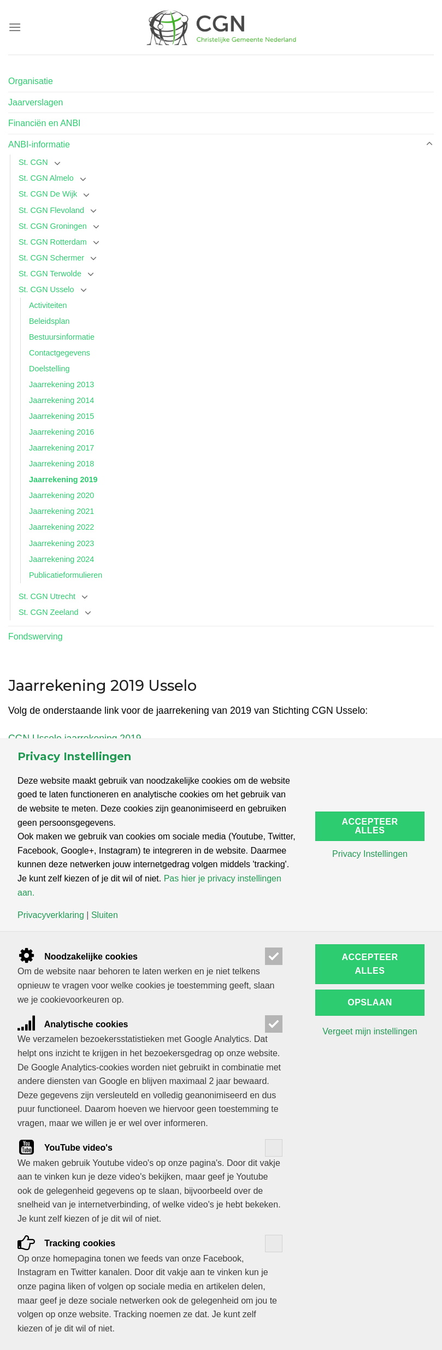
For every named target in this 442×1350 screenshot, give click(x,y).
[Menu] (14, 27)
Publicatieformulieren (65, 575)
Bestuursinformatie (62, 337)
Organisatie (30, 81)
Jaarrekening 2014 (61, 400)
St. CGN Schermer (51, 257)
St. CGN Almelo (46, 178)
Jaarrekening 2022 (61, 527)
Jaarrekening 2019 (63, 479)
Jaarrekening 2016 (61, 432)
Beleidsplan (49, 321)
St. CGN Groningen (53, 226)
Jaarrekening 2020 (61, 495)
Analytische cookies (72, 1024)
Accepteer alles (370, 826)
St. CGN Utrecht (47, 596)
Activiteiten (48, 305)
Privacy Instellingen (370, 854)
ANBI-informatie (39, 144)
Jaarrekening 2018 (61, 463)
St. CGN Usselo (46, 289)
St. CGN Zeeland (49, 612)
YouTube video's (65, 1147)
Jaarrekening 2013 (61, 384)
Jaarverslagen (35, 102)
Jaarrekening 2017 (61, 447)
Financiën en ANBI (44, 123)
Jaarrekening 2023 (61, 543)
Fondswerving (35, 636)
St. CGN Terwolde (50, 273)
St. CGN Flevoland (51, 210)
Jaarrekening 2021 (61, 511)
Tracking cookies (66, 1243)
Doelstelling (49, 368)
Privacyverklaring (50, 915)
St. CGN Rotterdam (53, 242)
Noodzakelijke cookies (77, 956)
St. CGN (33, 162)
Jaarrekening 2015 (61, 416)
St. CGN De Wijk (48, 194)
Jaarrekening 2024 (61, 559)
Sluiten (104, 915)
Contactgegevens (59, 352)
